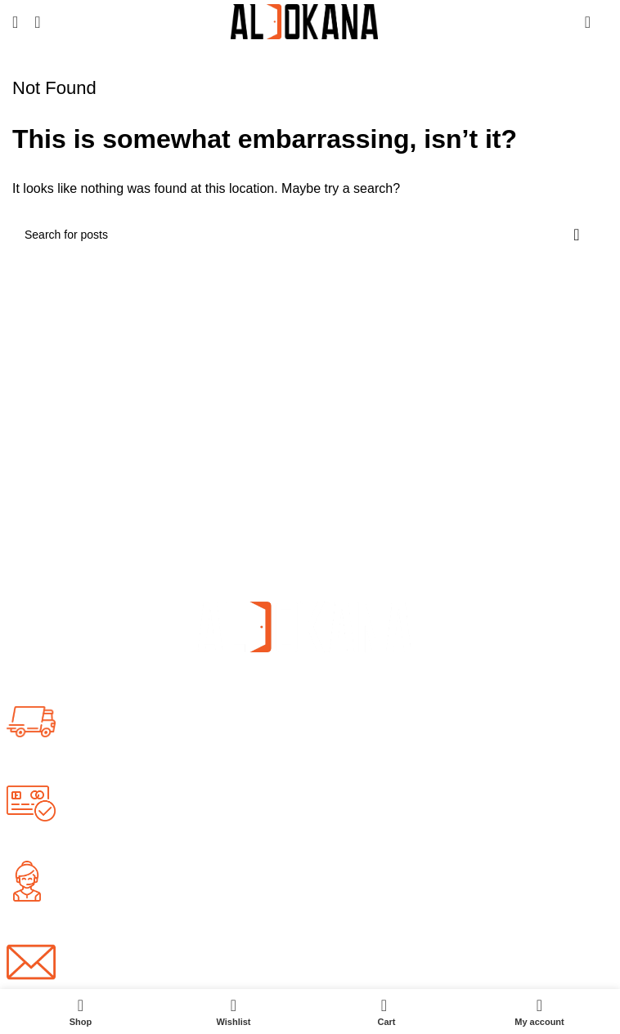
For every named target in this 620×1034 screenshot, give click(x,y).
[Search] (37, 22)
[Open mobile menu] (15, 22)
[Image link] (304, 626)
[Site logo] (304, 21)
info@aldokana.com (130, 971)
